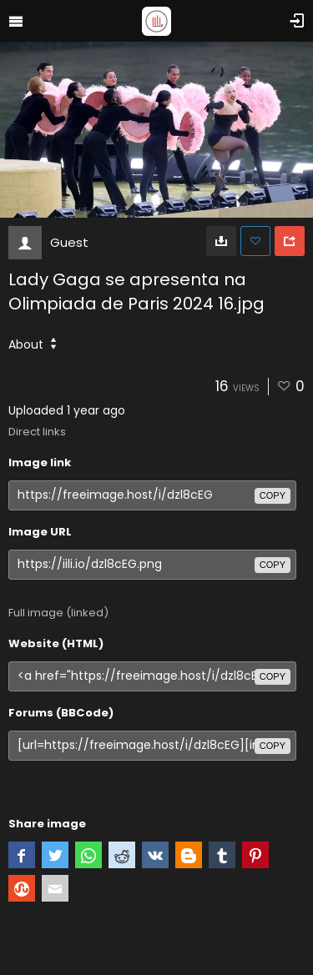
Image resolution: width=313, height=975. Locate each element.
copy (272, 495)
